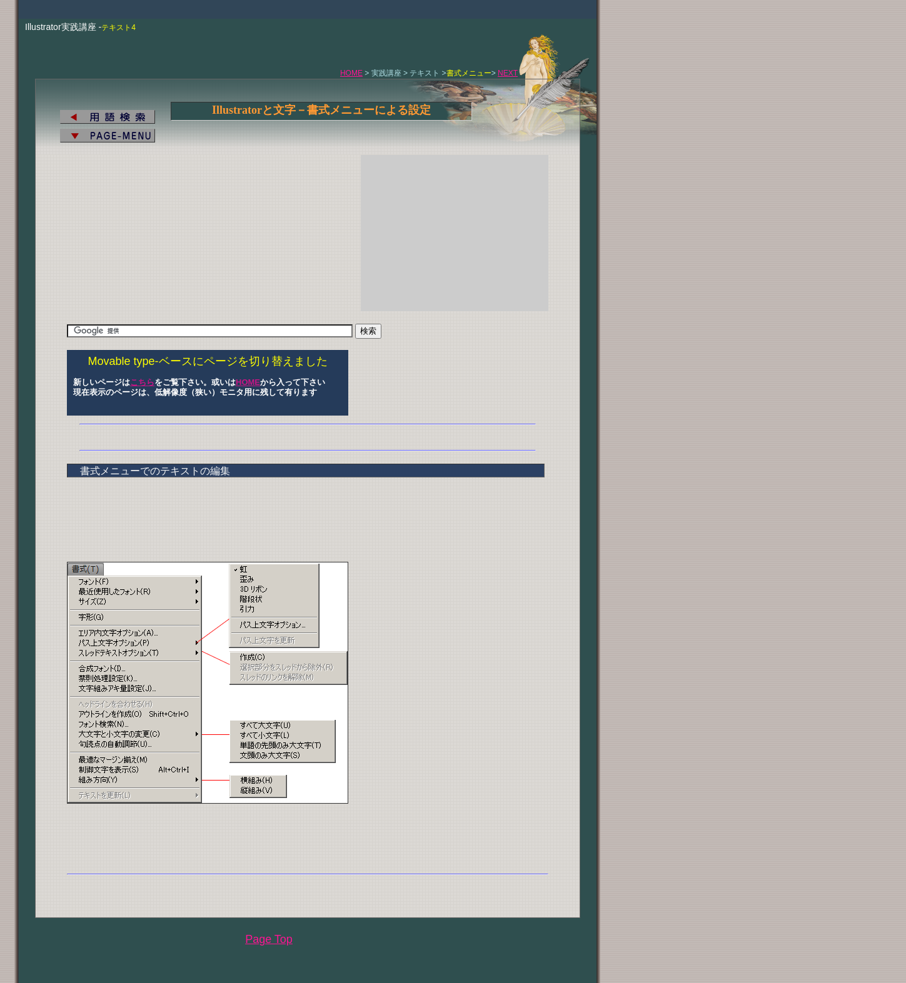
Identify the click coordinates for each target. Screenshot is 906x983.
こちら (142, 382)
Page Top (269, 939)
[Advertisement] (454, 233)
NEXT (508, 73)
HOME (351, 73)
